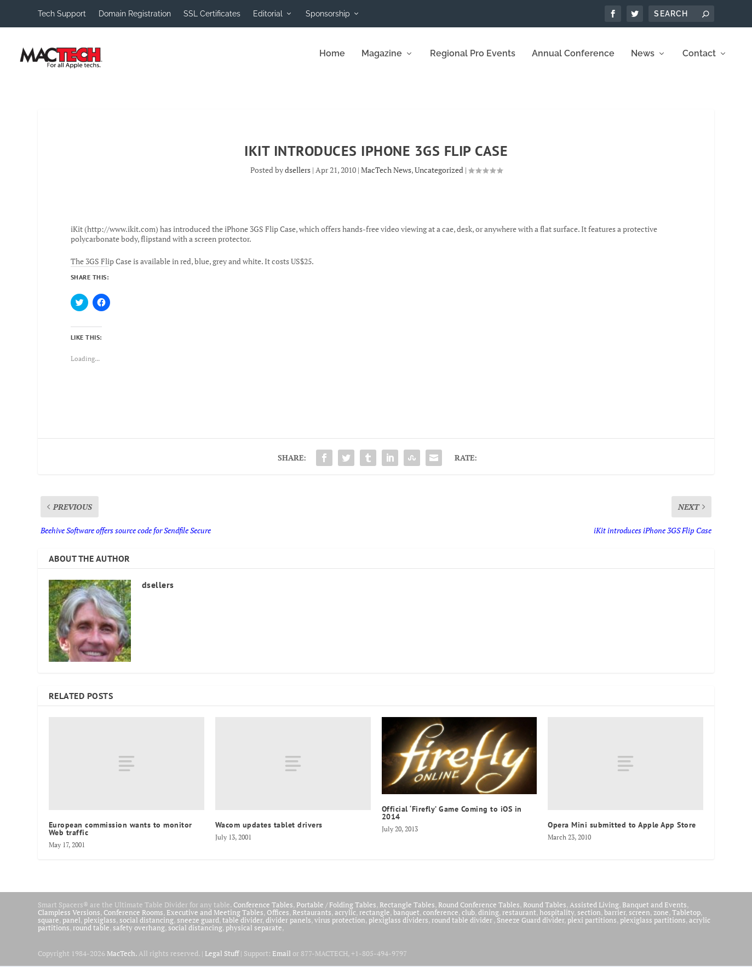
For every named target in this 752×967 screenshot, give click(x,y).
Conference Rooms (133, 920)
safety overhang (139, 935)
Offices (278, 920)
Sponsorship (328, 13)
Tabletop (686, 920)
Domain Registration (135, 13)
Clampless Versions (69, 920)
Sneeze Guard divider (530, 928)
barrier (614, 920)
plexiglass (100, 928)
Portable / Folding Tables (336, 912)
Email (281, 961)
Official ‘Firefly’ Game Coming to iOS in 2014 (452, 820)
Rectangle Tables (407, 912)
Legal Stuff (222, 961)
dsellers (298, 177)
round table (91, 935)
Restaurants (311, 920)
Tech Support (62, 13)
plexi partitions (592, 928)
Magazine (381, 61)
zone (661, 920)
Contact (699, 61)
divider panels (288, 928)
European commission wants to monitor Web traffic (120, 836)
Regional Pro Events (472, 61)
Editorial (268, 13)
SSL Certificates (211, 13)
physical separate (254, 935)
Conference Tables (263, 912)
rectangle (374, 920)
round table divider (462, 928)
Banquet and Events (654, 912)
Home (332, 61)
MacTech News (386, 177)
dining (488, 920)
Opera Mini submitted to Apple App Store (622, 832)
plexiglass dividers (398, 928)
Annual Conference (573, 61)
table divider (242, 928)
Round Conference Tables (479, 912)
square (48, 928)
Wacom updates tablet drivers (269, 832)
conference (440, 920)
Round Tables (544, 912)
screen (639, 920)
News (643, 61)
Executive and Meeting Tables (215, 920)
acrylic (345, 920)
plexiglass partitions (653, 928)
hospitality (556, 920)
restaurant (519, 920)
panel (71, 928)
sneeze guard (198, 928)
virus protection (339, 928)
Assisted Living (594, 912)
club (468, 920)
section (589, 920)
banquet (406, 920)
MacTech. (122, 961)
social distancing (146, 928)
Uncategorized (439, 177)
